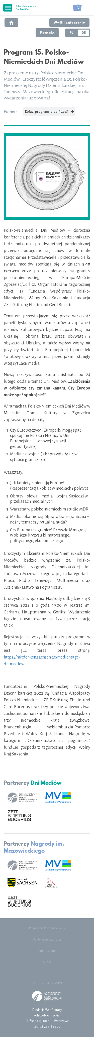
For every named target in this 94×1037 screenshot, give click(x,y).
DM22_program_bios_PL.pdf (49, 111)
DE (84, 32)
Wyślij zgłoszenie (69, 22)
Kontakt (47, 32)
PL (71, 32)
